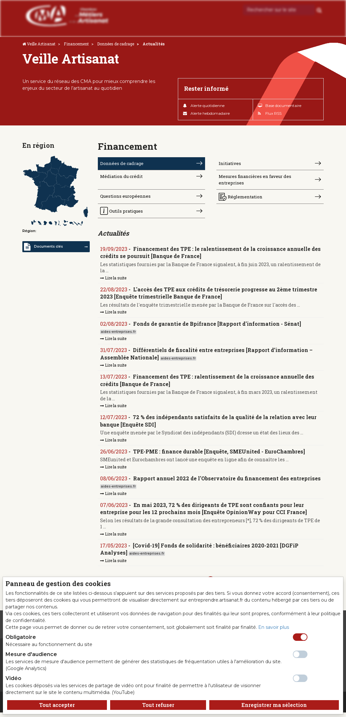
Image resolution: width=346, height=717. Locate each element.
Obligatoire (21, 637)
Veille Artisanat (41, 43)
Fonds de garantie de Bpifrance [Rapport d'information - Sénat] (217, 326)
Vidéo (13, 678)
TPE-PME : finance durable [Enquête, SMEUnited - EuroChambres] (219, 455)
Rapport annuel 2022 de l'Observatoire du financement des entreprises (227, 481)
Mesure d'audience (31, 654)
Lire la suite (113, 280)
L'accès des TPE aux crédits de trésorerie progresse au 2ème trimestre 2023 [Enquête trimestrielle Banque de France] (208, 295)
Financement (76, 43)
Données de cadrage (115, 43)
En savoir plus (273, 627)
